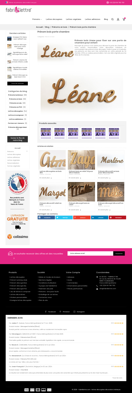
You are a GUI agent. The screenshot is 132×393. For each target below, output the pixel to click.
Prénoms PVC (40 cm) (28, 359)
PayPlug (49, 389)
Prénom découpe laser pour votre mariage (20, 46)
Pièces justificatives (75, 289)
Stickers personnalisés (18, 297)
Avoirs (70, 280)
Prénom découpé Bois (18, 283)
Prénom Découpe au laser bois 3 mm (19, 76)
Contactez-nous (45, 297)
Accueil (17, 148)
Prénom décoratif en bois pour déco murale (108, 172)
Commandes (73, 283)
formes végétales (13, 166)
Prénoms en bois (49, 37)
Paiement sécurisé (46, 289)
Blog (106, 19)
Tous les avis (117, 378)
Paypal (32, 389)
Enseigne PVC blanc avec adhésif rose (20, 38)
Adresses (71, 277)
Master (38, 389)
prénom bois (88, 46)
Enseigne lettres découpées (20, 300)
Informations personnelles (77, 286)
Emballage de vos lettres (48, 294)
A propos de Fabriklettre (48, 286)
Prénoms (37, 19)
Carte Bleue (43, 389)
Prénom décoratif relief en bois (50, 204)
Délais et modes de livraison (49, 277)
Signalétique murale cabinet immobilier (20, 68)
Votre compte (73, 272)
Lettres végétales (73, 19)
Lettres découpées (54, 19)
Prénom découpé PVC (18, 289)
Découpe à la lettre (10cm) (30, 326)
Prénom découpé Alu (18, 286)
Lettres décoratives (17, 294)
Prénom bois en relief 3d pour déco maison (81, 172)
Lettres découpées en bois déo (51, 172)
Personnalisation (13, 163)
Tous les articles (17, 83)
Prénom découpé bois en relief (79, 204)
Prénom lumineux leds (18, 280)
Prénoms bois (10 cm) (28, 337)
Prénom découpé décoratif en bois (110, 204)
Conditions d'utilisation (47, 283)
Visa (26, 389)
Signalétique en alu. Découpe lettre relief (19, 53)
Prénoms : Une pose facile (49, 292)
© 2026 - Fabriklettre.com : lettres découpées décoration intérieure (96, 390)
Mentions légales (45, 280)
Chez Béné (24, 370)
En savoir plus (45, 178)
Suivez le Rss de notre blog (18, 139)
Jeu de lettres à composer (20, 292)
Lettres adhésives (92, 19)
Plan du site (43, 300)
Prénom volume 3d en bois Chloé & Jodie (20, 61)
